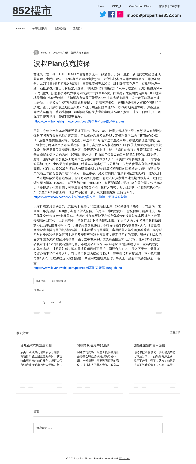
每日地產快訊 (39, 28)
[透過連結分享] (60, 302)
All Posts (20, 28)
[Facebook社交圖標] (111, 14)
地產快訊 (41, 281)
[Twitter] (103, 14)
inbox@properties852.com (154, 15)
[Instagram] (120, 14)
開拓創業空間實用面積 (149, 345)
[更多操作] (160, 53)
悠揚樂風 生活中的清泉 (93, 345)
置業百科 (78, 28)
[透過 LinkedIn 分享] (52, 302)
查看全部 (175, 332)
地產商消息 (60, 28)
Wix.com (124, 458)
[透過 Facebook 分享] (35, 302)
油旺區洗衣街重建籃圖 (36, 345)
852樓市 (32, 10)
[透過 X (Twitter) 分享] (43, 302)
